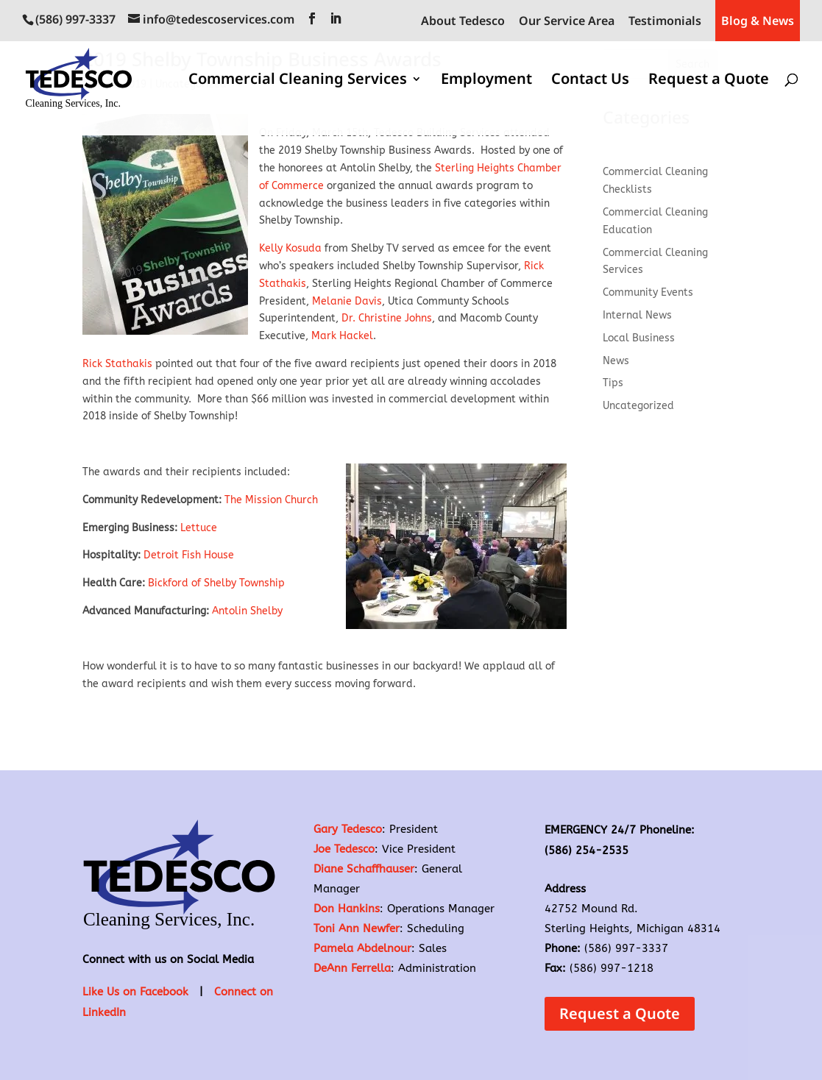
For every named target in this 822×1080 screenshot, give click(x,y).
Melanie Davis (347, 301)
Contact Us (590, 81)
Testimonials (664, 22)
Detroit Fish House (190, 555)
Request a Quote (708, 81)
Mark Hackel (342, 336)
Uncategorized (638, 405)
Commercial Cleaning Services (297, 81)
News (616, 361)
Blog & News (757, 21)
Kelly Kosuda (290, 248)
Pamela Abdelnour (362, 948)
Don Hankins (346, 908)
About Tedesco (463, 22)
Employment (486, 81)
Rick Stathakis (117, 364)
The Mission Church (271, 500)
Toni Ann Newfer (356, 928)
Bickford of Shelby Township (216, 583)
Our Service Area (566, 22)
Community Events (648, 292)
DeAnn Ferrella (352, 968)
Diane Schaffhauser (363, 868)
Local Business (639, 338)
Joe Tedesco (344, 849)
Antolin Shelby (249, 611)
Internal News (637, 315)
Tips (613, 383)
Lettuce (197, 528)
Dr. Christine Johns (385, 318)
